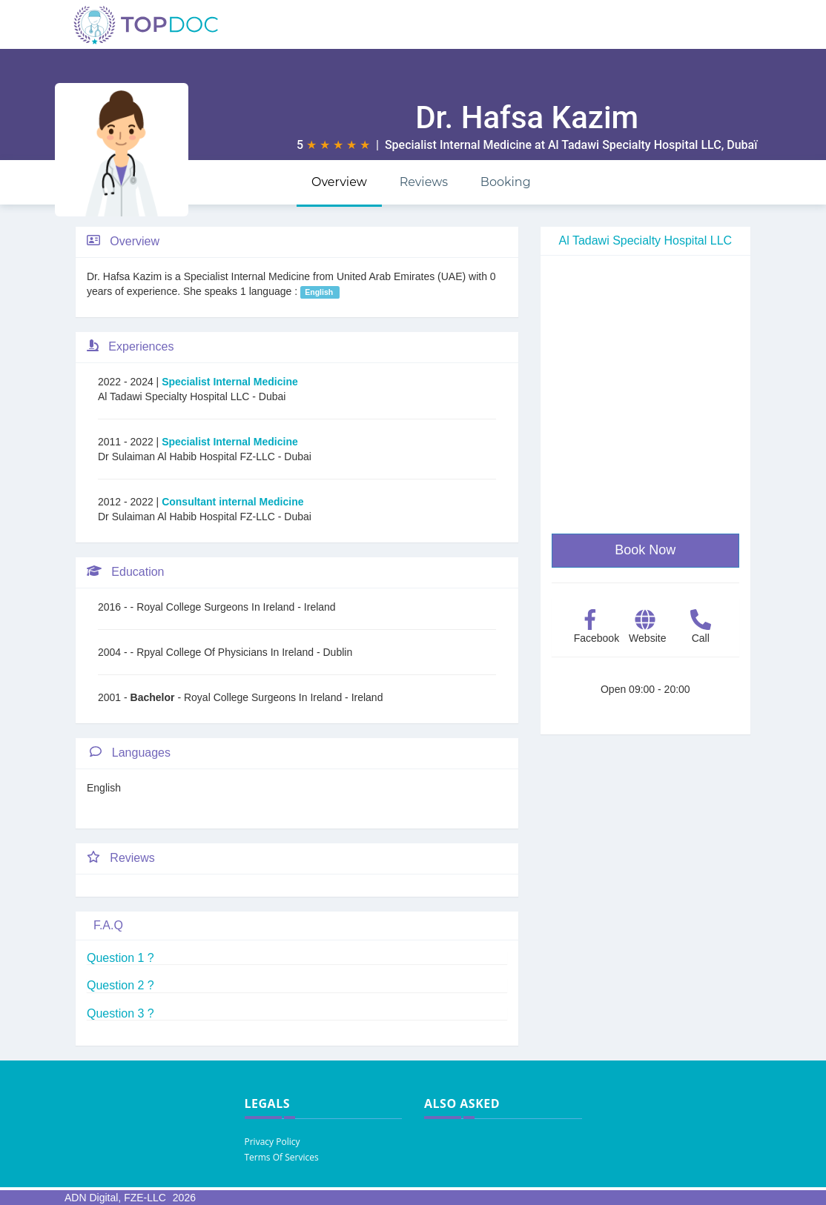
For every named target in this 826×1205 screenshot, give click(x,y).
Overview (339, 182)
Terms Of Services (282, 1157)
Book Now (645, 549)
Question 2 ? (120, 985)
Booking (505, 182)
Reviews (424, 182)
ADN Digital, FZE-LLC (115, 1198)
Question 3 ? (120, 1013)
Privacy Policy (272, 1141)
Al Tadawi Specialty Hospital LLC (634, 145)
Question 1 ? (120, 958)
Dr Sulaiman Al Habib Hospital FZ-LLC (188, 456)
